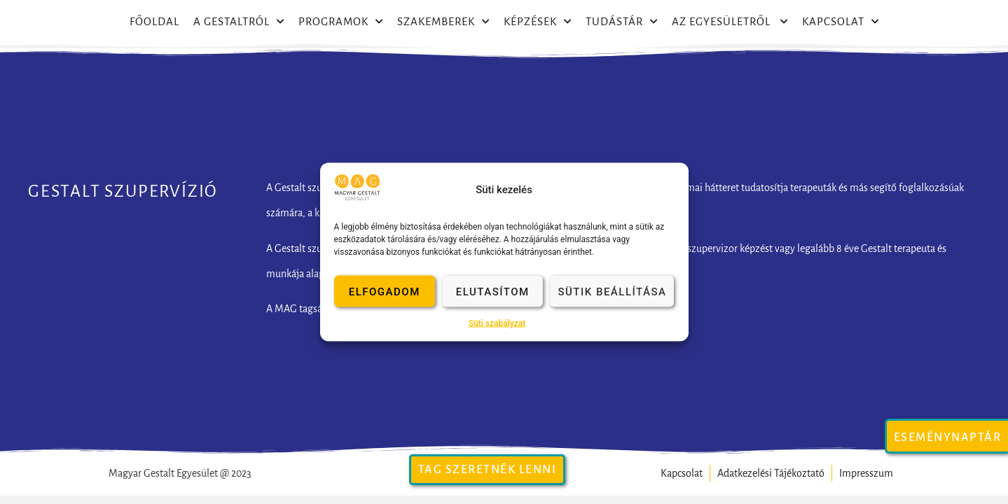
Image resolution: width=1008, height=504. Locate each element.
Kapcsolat (840, 21)
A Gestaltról (238, 21)
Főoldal (154, 21)
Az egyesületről (730, 21)
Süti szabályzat (497, 323)
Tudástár (622, 21)
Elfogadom (384, 291)
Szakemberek (443, 21)
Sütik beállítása (612, 291)
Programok (340, 21)
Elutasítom (493, 291)
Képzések (538, 21)
